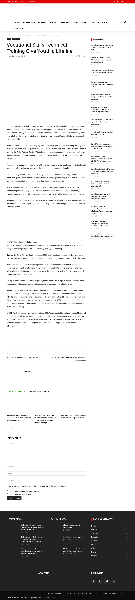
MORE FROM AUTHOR (39, 391)
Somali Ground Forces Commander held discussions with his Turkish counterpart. (101, 159)
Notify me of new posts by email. (20, 494)
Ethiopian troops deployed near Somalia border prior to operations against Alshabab (32, 539)
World (85, 22)
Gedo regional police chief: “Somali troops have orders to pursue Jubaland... (101, 60)
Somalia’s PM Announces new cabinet (22, 357)
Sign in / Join (31, 2)
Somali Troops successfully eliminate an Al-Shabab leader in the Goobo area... (102, 146)
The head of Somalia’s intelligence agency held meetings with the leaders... (100, 224)
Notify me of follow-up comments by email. (24, 491)
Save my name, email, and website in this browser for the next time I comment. (39, 486)
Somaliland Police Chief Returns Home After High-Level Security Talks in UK (102, 171)
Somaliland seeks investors (73, 537)
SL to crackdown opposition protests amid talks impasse (68, 358)
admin (11, 56)
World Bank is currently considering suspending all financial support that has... (100, 109)
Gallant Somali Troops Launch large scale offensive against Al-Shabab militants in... (32, 527)
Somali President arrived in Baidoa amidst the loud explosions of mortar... (100, 196)
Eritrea (95, 22)
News (15, 35)
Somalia (42, 22)
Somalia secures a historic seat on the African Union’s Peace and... (102, 47)
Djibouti (53, 22)
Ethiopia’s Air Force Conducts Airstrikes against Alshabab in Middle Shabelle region (31, 551)
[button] (125, 23)
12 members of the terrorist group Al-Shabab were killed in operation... (101, 97)
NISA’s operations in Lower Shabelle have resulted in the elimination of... (101, 184)
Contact (18, 28)
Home (17, 22)
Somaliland (29, 22)
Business (106, 22)
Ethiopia (65, 22)
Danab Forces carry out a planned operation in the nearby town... (102, 84)
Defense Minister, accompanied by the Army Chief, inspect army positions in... (102, 122)
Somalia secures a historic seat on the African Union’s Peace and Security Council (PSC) (19, 417)
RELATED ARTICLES (17, 391)
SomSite (54, 598)
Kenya (75, 22)
